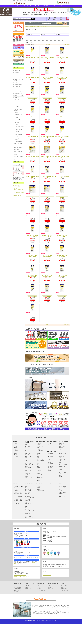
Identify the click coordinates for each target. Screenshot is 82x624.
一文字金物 (16, 456)
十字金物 (15, 446)
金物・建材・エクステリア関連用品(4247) (18, 110)
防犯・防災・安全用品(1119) (17, 84)
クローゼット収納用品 (29, 504)
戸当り (26, 450)
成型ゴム (61, 470)
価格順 (65, 44)
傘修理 (38, 471)
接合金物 (26, 466)
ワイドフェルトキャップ (18, 499)
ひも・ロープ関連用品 (63, 441)
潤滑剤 (38, 457)
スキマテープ (61, 460)
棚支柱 (26, 507)
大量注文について (64, 587)
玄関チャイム (39, 447)
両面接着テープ (62, 456)
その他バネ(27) (17, 119)
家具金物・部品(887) (18, 114)
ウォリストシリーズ (28, 490)
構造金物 (60, 483)
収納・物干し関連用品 (29, 483)
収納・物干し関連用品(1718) (17, 86)
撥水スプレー (27, 454)
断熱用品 (38, 444)
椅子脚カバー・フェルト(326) (18, 95)
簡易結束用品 (61, 443)
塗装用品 (38, 487)
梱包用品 (61, 444)
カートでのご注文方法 (17, 587)
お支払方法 (27, 585)
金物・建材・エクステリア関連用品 (41, 26)
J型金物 (15, 447)
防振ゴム (61, 469)
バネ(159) (16, 117)
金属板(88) (15, 104)
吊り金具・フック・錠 (29, 464)
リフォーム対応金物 (63, 486)
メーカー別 (29, 26)
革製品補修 (39, 453)
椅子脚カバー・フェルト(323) (18, 145)
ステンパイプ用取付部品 (29, 497)
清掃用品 (38, 480)
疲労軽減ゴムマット (63, 466)
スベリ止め (50, 460)
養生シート (61, 457)
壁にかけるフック (28, 487)
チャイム (26, 447)
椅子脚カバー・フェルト (18, 483)
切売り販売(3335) (16, 72)
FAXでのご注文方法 (17, 588)
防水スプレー (39, 473)
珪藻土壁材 (39, 489)
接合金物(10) (17, 131)
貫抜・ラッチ (27, 453)
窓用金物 (26, 444)
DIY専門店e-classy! (16, 185)
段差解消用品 (50, 463)
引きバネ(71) (43, 34)
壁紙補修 (38, 454)
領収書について (28, 588)
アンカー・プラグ (28, 470)
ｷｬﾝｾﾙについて (50, 585)
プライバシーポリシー (54, 620)
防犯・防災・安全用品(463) (19, 147)
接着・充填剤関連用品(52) (17, 74)
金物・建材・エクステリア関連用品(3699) (18, 80)
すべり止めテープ (62, 453)
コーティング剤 (39, 474)
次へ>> (48, 44)
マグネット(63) (17, 127)
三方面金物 (16, 449)
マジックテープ (62, 459)
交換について (50, 588)
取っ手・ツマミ (28, 456)
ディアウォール (28, 489)
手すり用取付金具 (51, 466)
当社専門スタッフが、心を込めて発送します (21, 576)
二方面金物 (16, 450)
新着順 (68, 44)
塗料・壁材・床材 (39, 483)
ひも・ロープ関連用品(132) (19, 152)
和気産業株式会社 (33, 26)
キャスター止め (16, 502)
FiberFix (38, 466)
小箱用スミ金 (27, 473)
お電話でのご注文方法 (17, 590)
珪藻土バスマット (40, 459)
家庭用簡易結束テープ (41, 477)
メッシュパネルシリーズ (29, 510)
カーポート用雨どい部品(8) (19, 126)
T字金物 (15, 453)
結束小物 (61, 449)
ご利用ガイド (36, 5)
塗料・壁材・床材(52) (16, 97)
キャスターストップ (17, 492)
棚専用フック (27, 502)
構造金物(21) (15, 101)
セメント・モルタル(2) (17, 99)
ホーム (18, 5)
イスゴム (15, 504)
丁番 (26, 457)
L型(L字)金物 (16, 454)
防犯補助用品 (50, 453)
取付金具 (15, 443)
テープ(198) (16, 154)
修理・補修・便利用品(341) (17, 91)
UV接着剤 (38, 469)
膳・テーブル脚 (28, 463)
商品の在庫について (64, 588)
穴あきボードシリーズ (29, 516)
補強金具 (26, 476)
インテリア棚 (27, 492)
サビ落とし (39, 449)
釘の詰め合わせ (28, 467)
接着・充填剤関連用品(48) (18, 151)
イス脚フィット (16, 490)
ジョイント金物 (16, 444)
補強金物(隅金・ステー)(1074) (18, 93)
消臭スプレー (39, 476)
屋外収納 (26, 506)
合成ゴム (61, 476)
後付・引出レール (28, 499)
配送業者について (40, 585)
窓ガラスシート (39, 470)
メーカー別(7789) (16, 106)
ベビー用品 (50, 470)
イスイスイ (16, 489)
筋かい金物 (61, 489)
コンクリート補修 (40, 450)
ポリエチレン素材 (62, 472)
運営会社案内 (27, 620)
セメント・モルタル (51, 483)
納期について (39, 588)
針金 (26, 471)
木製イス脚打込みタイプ (18, 500)
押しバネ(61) (17, 122)
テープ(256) (15, 82)
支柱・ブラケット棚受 (29, 503)
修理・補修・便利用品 (40, 441)
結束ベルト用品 (62, 446)
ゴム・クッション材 (63, 464)
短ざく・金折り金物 (63, 492)
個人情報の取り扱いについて (35, 620)
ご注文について (16, 585)
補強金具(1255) (17, 139)
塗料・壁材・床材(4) (17, 149)
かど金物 (61, 490)
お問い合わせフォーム (47, 575)
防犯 (49, 459)
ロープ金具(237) (17, 138)
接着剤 (49, 444)
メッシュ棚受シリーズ (29, 512)
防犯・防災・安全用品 (51, 451)
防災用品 (49, 462)
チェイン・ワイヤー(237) (19, 141)
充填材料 (49, 443)
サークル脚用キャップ (18, 493)
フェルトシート (16, 503)
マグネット (27, 460)
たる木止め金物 (62, 487)
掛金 (26, 451)
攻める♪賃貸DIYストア (17, 195)
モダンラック (27, 486)
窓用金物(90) (17, 124)
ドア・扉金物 (27, 446)
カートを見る (63, 5)
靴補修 (38, 456)
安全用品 (49, 469)
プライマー (39, 486)
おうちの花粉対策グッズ (41, 460)
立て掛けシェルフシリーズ (30, 517)
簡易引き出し (27, 493)
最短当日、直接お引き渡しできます (20, 575)
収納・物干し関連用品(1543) (18, 158)
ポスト (26, 461)
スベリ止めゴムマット (63, 468)
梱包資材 (61, 447)
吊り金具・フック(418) (18, 129)
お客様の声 (45, 5)
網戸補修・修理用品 (40, 479)
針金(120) (16, 136)
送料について (16, 591)
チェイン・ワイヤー (28, 477)
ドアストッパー (39, 464)
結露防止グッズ (39, 463)
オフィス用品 (39, 443)
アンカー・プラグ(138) (18, 134)
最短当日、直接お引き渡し (41, 590)
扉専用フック (27, 500)
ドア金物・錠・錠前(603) (19, 115)
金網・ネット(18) (17, 112)
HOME (26, 26)
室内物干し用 (27, 513)
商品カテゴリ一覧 (27, 5)
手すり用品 (50, 467)
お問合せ (54, 5)
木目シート (50, 457)
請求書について (28, 587)
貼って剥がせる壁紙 (40, 490)
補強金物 (15, 441)
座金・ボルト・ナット (63, 496)
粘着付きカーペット (40, 446)
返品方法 (49, 587)
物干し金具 (27, 509)
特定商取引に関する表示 (45, 620)
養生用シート (50, 456)
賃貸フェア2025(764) (16, 70)
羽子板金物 (61, 493)
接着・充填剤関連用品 (51, 441)
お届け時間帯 (39, 587)
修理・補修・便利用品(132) (19, 156)
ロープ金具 (27, 474)
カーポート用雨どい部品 (29, 459)
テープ (60, 451)
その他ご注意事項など (64, 590)
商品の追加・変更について (65, 585)
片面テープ (61, 462)
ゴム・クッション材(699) (18, 143)
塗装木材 (38, 467)
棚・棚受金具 (27, 496)
